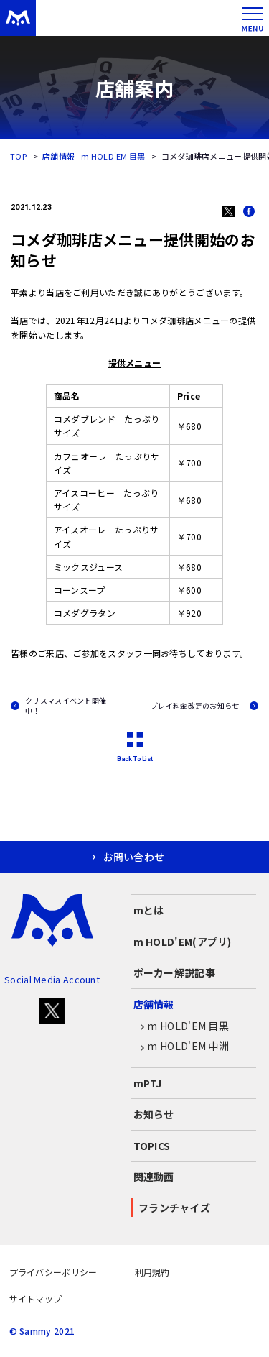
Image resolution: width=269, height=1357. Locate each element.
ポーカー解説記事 (174, 972)
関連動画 (153, 1176)
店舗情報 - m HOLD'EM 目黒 (94, 156)
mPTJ (147, 1083)
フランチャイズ (174, 1207)
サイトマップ (35, 1298)
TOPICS (152, 1145)
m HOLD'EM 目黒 (181, 1026)
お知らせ (153, 1114)
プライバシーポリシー (53, 1272)
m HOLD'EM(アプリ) (182, 941)
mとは (148, 910)
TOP (18, 156)
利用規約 (152, 1272)
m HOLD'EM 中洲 (181, 1046)
